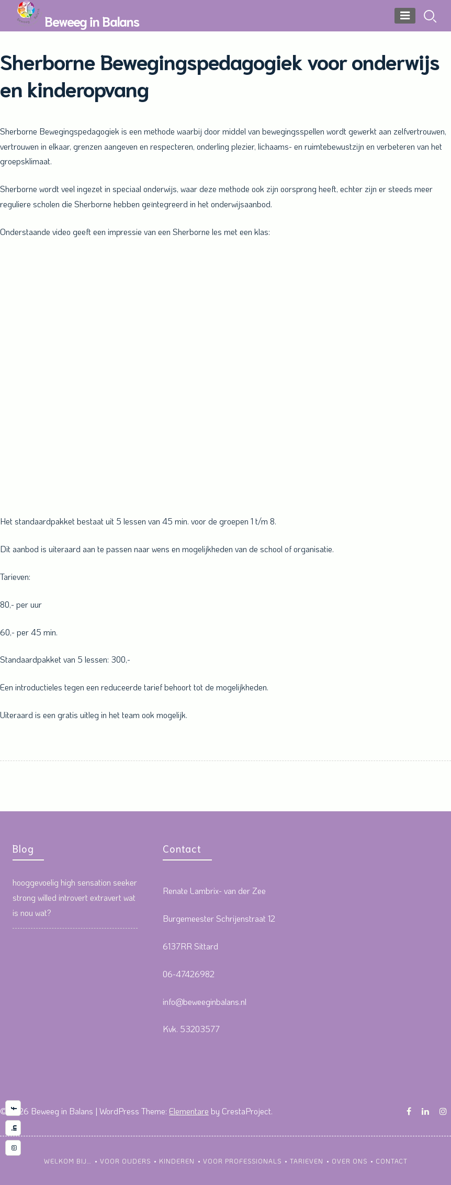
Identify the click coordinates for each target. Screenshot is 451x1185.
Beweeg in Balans (91, 20)
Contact (392, 1161)
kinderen (177, 1161)
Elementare (189, 1110)
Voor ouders (125, 1161)
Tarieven (306, 1161)
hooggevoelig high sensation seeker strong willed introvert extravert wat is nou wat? (75, 897)
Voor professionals (242, 1161)
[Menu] (404, 16)
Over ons (349, 1161)
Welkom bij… (68, 1161)
